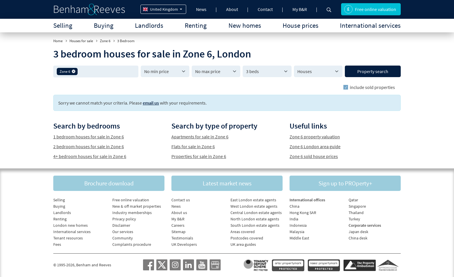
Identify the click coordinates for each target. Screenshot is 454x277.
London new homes (70, 225)
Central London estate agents (256, 212)
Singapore (357, 206)
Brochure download (109, 183)
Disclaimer (121, 225)
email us (151, 103)
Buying (104, 25)
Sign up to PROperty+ (345, 183)
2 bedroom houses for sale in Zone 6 (88, 146)
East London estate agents (253, 199)
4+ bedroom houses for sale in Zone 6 (89, 156)
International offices (307, 199)
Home (58, 40)
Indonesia (298, 225)
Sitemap (178, 231)
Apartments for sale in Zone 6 (199, 137)
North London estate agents (254, 219)
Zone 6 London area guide (315, 146)
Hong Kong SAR (303, 212)
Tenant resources (68, 238)
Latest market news (227, 183)
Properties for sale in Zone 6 (198, 156)
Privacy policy (124, 219)
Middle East (299, 238)
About (232, 9)
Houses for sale (81, 40)
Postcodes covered (246, 238)
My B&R (299, 9)
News (201, 9)
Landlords (149, 25)
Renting (196, 25)
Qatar (353, 199)
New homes (244, 25)
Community (122, 238)
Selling (62, 25)
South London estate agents (254, 225)
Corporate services (365, 225)
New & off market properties (136, 206)
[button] (73, 71)
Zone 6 (105, 40)
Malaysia (297, 231)
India (294, 219)
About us (179, 212)
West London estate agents (253, 206)
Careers (177, 225)
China (294, 206)
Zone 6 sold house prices (314, 156)
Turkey (354, 219)
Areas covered (242, 231)
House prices (300, 25)
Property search (372, 71)
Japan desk (358, 231)
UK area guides (243, 244)
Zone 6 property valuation (315, 137)
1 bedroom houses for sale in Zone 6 (88, 137)
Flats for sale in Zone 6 (193, 146)
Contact (265, 9)
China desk (358, 238)
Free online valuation (370, 9)
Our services (122, 231)
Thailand (356, 212)
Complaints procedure (131, 244)
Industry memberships (132, 212)
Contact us (180, 199)
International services (370, 25)
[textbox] (107, 71)
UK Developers (184, 244)
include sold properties (372, 87)
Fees (57, 244)
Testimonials (182, 238)
